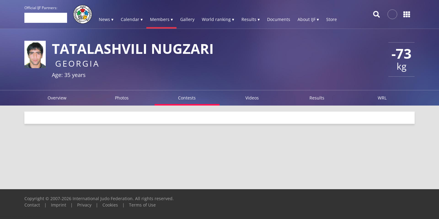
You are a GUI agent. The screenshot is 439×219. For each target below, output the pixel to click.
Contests (187, 98)
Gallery (187, 19)
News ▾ (106, 19)
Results (316, 98)
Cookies (110, 205)
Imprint (58, 205)
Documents (278, 19)
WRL (382, 98)
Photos (122, 98)
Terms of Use (142, 205)
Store (331, 19)
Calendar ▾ (132, 19)
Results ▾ (250, 19)
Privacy (84, 205)
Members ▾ (161, 19)
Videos (252, 98)
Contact (32, 205)
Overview (57, 98)
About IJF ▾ (308, 19)
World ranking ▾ (218, 19)
